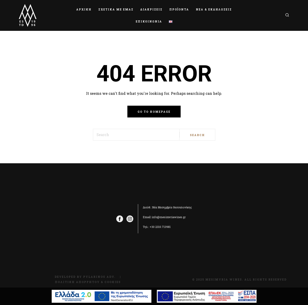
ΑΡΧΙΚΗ (84, 9)
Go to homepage (154, 111)
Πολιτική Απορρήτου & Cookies (88, 282)
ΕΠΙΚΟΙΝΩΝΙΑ (149, 21)
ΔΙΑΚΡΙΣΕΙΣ (151, 9)
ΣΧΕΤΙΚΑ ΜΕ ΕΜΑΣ (115, 9)
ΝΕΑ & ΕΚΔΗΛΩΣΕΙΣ (214, 9)
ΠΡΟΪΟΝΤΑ (179, 9)
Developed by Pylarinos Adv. (85, 276)
